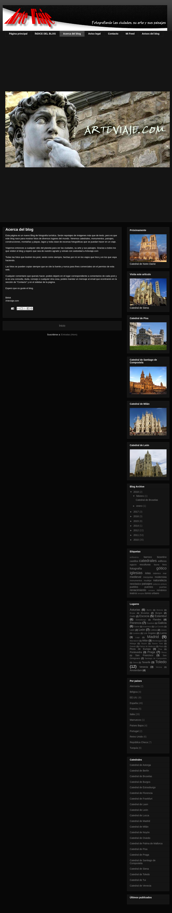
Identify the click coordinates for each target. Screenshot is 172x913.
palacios (156, 584)
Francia (134, 708)
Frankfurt (150, 623)
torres (148, 593)
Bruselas (145, 613)
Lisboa (154, 630)
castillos (134, 561)
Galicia (162, 623)
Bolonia (160, 610)
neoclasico (135, 583)
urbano (155, 593)
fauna (156, 564)
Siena (135, 662)
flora (164, 564)
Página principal (18, 33)
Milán (145, 640)
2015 (136, 521)
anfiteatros (134, 557)
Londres (136, 633)
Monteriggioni (158, 641)
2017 (136, 511)
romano (151, 590)
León (142, 629)
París (161, 646)
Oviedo (133, 646)
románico (162, 590)
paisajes (147, 583)
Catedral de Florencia (141, 793)
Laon (132, 630)
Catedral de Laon (139, 804)
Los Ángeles (150, 633)
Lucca (163, 633)
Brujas (132, 613)
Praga (151, 652)
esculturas (145, 564)
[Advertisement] (88, 62)
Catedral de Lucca (139, 815)
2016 (136, 516)
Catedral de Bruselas (147, 500)
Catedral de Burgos (140, 782)
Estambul (161, 616)
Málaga (133, 643)
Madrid (153, 637)
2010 (136, 539)
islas (148, 573)
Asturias (135, 609)
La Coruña (159, 627)
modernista (161, 577)
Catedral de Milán (139, 826)
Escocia (144, 616)
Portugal (134, 731)
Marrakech (134, 641)
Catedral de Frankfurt (141, 798)
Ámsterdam (136, 670)
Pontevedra (136, 652)
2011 (136, 535)
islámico (157, 573)
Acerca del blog (72, 33)
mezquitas (148, 577)
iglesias (136, 573)
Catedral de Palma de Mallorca (146, 843)
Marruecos (135, 720)
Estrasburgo (141, 620)
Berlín (149, 610)
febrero (140, 496)
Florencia (136, 623)
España (134, 703)
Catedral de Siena (139, 868)
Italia (132, 714)
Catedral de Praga (139, 854)
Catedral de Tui (138, 880)
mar (165, 573)
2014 (136, 525)
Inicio (62, 325)
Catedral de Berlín (139, 770)
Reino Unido (136, 736)
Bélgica (134, 691)
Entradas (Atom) (69, 334)
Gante (136, 627)
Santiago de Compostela (156, 658)
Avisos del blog (150, 33)
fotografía (136, 568)
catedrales (148, 561)
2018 (136, 492)
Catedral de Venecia (140, 885)
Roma (164, 652)
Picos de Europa (140, 649)
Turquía (134, 748)
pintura (164, 584)
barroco (148, 557)
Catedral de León (139, 810)
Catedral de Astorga (140, 765)
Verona (159, 667)
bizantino (162, 557)
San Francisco (144, 655)
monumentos (136, 580)
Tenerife (146, 662)
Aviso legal (94, 33)
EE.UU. (134, 697)
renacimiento (138, 590)
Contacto (113, 33)
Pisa (160, 649)
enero (139, 506)
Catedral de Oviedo (140, 838)
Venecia (143, 667)
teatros (133, 593)
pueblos (134, 587)
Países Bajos (137, 725)
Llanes (164, 630)
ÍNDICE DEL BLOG (45, 33)
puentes (149, 587)
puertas (163, 587)
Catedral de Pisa (138, 849)
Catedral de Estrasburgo (143, 787)
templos (141, 593)
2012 (136, 530)
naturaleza (160, 580)
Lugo (137, 637)
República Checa (139, 742)
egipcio (133, 564)
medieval (135, 577)
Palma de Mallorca (147, 646)
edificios (162, 561)
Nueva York (157, 643)
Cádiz (132, 616)
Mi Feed (130, 33)
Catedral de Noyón (140, 832)
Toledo (161, 662)
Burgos (158, 613)
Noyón (144, 643)
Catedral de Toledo (140, 874)
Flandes (157, 619)
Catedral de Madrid (140, 821)
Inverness (147, 627)
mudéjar (148, 580)
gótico (161, 568)
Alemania (135, 686)
